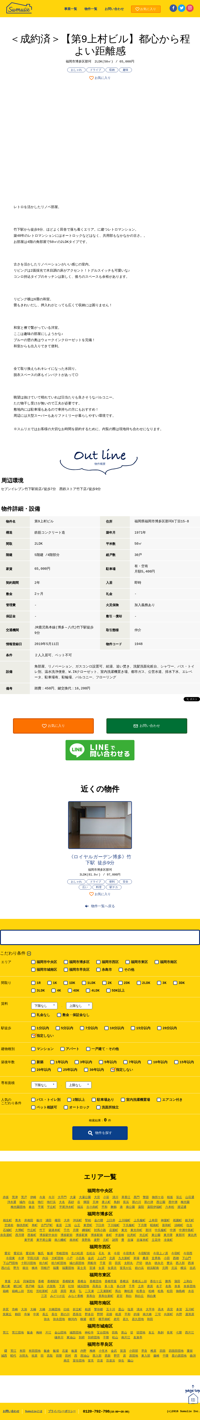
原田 (63, 1291)
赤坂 (6, 1197)
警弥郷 (98, 1309)
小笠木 (103, 1351)
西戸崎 (30, 1286)
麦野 (97, 1240)
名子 (159, 1286)
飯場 (56, 1351)
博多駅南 (97, 1235)
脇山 (130, 1360)
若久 (126, 1319)
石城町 (7, 1230)
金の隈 (98, 1220)
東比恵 (192, 1235)
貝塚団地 (29, 1281)
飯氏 (41, 1253)
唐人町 (106, 1202)
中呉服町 (161, 1230)
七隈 (179, 1332)
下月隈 (142, 1225)
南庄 (67, 1360)
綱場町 (86, 1230)
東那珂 (180, 1235)
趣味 (125, 70)
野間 (100, 1314)
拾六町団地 (58, 1263)
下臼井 (100, 1225)
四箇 (163, 1351)
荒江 (6, 1332)
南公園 (130, 1207)
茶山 (124, 1332)
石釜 (65, 1351)
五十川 (110, 1309)
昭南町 (154, 1225)
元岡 (165, 1268)
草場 (136, 1258)
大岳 (17, 1281)
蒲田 (177, 1281)
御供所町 (23, 1225)
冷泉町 (168, 1240)
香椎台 (81, 1281)
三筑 (68, 1225)
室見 (91, 1360)
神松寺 (89, 1332)
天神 (96, 1202)
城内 (22, 1202)
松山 (115, 1337)
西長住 (77, 1314)
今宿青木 (129, 1253)
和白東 (151, 1296)
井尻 (6, 1309)
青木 (18, 1220)
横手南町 (104, 1319)
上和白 (187, 1281)
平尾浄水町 (66, 1207)
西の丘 (5, 1268)
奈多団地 (190, 1286)
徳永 (148, 1263)
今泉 (42, 1197)
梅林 (39, 1332)
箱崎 (6, 1291)
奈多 (177, 1286)
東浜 (73, 1291)
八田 (54, 1291)
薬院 (141, 1207)
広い (85, 887)
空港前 (8, 1225)
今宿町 (175, 1253)
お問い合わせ (114, 9)
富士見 (81, 1268)
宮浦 (92, 1268)
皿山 (121, 1309)
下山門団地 (10, 1263)
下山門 (186, 1258)
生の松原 (77, 1253)
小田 (167, 1258)
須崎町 (178, 1225)
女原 (101, 1268)
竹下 (42, 1230)
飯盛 (50, 1253)
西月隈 (19, 1235)
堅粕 (88, 1220)
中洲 (173, 1230)
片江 (48, 1332)
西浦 (191, 1263)
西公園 (160, 1202)
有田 (23, 1351)
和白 (129, 1296)
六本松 (169, 1207)
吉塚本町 (143, 1240)
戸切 (139, 1263)
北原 (112, 1258)
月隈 (76, 1230)
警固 (146, 1197)
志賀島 (51, 1286)
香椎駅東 (68, 1281)
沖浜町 (77, 1220)
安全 (125, 881)
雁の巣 (5, 1286)
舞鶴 (114, 1207)
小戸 (70, 1258)
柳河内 (72, 1319)
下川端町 (114, 1225)
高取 (50, 1356)
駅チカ (114, 887)
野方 (16, 1268)
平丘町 (51, 1207)
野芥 (117, 1356)
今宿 (117, 1253)
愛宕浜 (18, 1253)
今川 (51, 1197)
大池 (24, 1309)
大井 (67, 1220)
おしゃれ (76, 70)
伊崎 (33, 1197)
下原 (62, 1286)
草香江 (125, 1197)
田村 (68, 1356)
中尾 (36, 1314)
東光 (124, 1230)
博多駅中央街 (48, 1235)
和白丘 (139, 1296)
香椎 (41, 1281)
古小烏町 (92, 1207)
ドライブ (95, 70)
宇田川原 (33, 1258)
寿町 (35, 1225)
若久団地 (138, 1319)
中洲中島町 (186, 1230)
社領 (71, 1286)
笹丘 (179, 1197)
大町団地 (57, 1258)
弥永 (47, 1319)
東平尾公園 (43, 1240)
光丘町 (143, 1235)
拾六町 (43, 1263)
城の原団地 (76, 1263)
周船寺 (91, 1263)
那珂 (148, 1230)
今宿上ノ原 (160, 1253)
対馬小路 (100, 1230)
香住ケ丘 (156, 1281)
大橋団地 (54, 1309)
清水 (140, 1309)
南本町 (74, 1240)
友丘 (151, 1332)
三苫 (44, 1296)
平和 (104, 1207)
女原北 (112, 1268)
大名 (62, 1202)
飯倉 (30, 1332)
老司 (117, 1319)
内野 (83, 1351)
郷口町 (17, 1286)
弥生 (121, 1360)
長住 (54, 1314)
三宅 (158, 1314)
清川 (115, 1197)
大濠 (73, 1197)
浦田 (48, 1220)
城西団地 (75, 1332)
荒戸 (24, 1197)
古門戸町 (47, 1225)
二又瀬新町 (104, 1291)
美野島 (86, 1240)
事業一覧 (70, 9)
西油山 (84, 1356)
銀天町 (189, 1220)
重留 (190, 1351)
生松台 (90, 1253)
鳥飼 (117, 1202)
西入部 (180, 1263)
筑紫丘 (7, 1314)
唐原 (150, 1286)
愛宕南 (30, 1253)
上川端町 (124, 1220)
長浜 (126, 1202)
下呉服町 (129, 1225)
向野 (179, 1314)
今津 (21, 1258)
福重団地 (68, 1268)
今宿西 (187, 1253)
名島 (168, 1286)
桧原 (118, 1314)
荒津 (15, 1197)
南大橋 (147, 1314)
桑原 (146, 1258)
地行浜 (51, 1202)
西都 (176, 1258)
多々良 (108, 1286)
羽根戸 (45, 1268)
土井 (141, 1286)
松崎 (151, 1291)
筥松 (30, 1291)
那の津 (148, 1202)
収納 (112, 70)
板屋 (74, 1351)
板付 (39, 1220)
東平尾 (28, 1240)
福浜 (80, 1207)
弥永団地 (59, 1319)
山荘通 (189, 1197)
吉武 (193, 1268)
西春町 (31, 1235)
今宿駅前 (144, 1253)
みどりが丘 (57, 1296)
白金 (31, 1202)
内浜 (45, 1258)
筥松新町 (42, 1291)
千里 (103, 1263)
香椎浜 (124, 1281)
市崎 (15, 1309)
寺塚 (27, 1314)
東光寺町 (136, 1230)
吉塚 (130, 1240)
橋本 (35, 1268)
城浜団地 (83, 1286)
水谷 (191, 1291)
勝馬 (168, 1281)
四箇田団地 (176, 1351)
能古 (26, 1268)
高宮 (170, 1309)
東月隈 (168, 1235)
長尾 (170, 1332)
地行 (41, 1202)
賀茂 (123, 1351)
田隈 (59, 1356)
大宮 (97, 1197)
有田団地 (35, 1351)
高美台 (96, 1286)
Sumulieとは (33, 1411)
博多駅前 (67, 1235)
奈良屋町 (6, 1235)
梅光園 (185, 1202)
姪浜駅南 (153, 1268)
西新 (108, 1356)
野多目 (89, 1314)
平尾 (41, 1207)
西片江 (189, 1332)
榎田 (58, 1220)
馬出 (118, 1291)
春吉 (32, 1207)
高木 (161, 1309)
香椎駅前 (53, 1281)
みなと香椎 (75, 1296)
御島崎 (180, 1291)
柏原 (88, 1309)
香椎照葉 (111, 1281)
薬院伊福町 (154, 1207)
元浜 (174, 1268)
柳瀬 (83, 1319)
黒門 (137, 1197)
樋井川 (58, 1337)
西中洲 (173, 1202)
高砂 (71, 1202)
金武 (91, 1258)
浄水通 (11, 1202)
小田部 (133, 1351)
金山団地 (60, 1332)
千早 (132, 1286)
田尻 (118, 1263)
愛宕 (7, 1253)
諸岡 (115, 1240)
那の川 (136, 1202)
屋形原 (189, 1314)
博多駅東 (82, 1235)
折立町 (77, 1309)
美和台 (90, 1296)
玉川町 (189, 1309)
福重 (56, 1268)
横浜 (183, 1268)
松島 (161, 1291)
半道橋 (119, 1235)
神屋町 (165, 1220)
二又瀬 (89, 1291)
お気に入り (103, 78)
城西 (4, 1356)
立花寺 (156, 1240)
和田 (150, 1319)
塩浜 (41, 1286)
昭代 (13, 1356)
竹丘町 (31, 1230)
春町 (109, 1235)
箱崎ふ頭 (18, 1291)
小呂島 (80, 1258)
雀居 (59, 1225)
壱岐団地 (62, 1253)
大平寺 (150, 1309)
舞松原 (128, 1291)
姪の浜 (139, 1268)
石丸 (101, 1253)
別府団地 (94, 1337)
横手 (92, 1319)
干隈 (106, 1337)
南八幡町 (60, 1240)
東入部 (145, 1356)
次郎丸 (23, 1356)
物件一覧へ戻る (103, 906)
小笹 (106, 1197)
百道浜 (110, 1360)
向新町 (168, 1314)
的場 (137, 1314)
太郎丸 (128, 1263)
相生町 (7, 1220)
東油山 (71, 1337)
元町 (106, 1240)
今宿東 (10, 1258)
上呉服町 (140, 1220)
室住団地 (79, 1360)
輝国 (86, 1202)
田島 (115, 1332)
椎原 (153, 1351)
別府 (82, 1337)
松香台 (140, 1291)
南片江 (125, 1337)
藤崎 (156, 1356)
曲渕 (193, 1356)
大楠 (33, 1309)
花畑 (109, 1314)
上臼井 (110, 1220)
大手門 (62, 1197)
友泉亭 (137, 1337)
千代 (67, 1230)
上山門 (101, 1258)
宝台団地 (103, 1332)
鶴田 (18, 1314)
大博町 (19, 1230)
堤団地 (140, 1332)
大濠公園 (85, 1197)
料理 (98, 887)
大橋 (42, 1309)
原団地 (133, 1356)
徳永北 (158, 1263)
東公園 (155, 1235)
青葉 (8, 1281)
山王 (77, 1225)
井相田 (28, 1220)
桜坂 (170, 1197)
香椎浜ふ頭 (139, 1281)
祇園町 (177, 1220)
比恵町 (131, 1235)
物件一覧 (90, 9)
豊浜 (170, 1263)
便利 (112, 881)
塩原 (130, 1309)
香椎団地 (95, 1281)
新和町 (166, 1225)
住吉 (189, 1225)
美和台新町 (106, 1296)
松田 (170, 1291)
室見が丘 (126, 1268)
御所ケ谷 (158, 1197)
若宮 (120, 1296)
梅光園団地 (18, 1207)
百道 (100, 1360)
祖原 (34, 1356)
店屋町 (113, 1230)
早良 (144, 1351)
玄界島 (156, 1258)
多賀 (179, 1309)
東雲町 (87, 1225)
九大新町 (124, 1258)
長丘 (45, 1314)
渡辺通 (181, 1207)
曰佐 (67, 1309)
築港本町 (54, 1230)
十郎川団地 (28, 1263)
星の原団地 (179, 1356)
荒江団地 (18, 1332)
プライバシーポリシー (62, 1411)
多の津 (121, 1286)
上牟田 (153, 1220)
